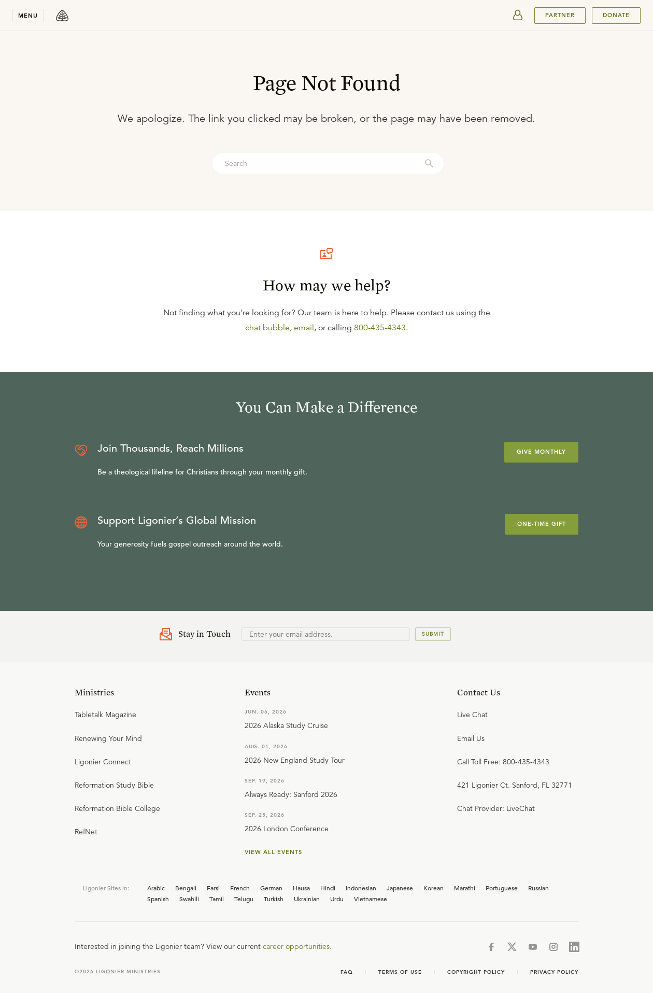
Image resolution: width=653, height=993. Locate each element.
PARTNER (560, 15)
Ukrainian (307, 898)
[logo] (62, 15)
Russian (538, 888)
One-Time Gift (541, 523)
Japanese (400, 888)
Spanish (158, 898)
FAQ (346, 972)
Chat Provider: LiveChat (496, 808)
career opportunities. (297, 946)
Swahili (189, 898)
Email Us (471, 738)
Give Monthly (541, 451)
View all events (273, 852)
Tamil (216, 898)
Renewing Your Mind (108, 738)
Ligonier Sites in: (106, 888)
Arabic (156, 888)
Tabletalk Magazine (105, 714)
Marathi (464, 888)
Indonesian (361, 888)
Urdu (337, 898)
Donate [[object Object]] (616, 15)
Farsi (213, 888)
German (271, 888)
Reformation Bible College (117, 808)
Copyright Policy (476, 972)
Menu (28, 15)
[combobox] (328, 163)
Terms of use (400, 972)
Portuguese (502, 888)
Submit (433, 634)
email (304, 328)
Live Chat (472, 714)
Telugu (243, 898)
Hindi (327, 888)
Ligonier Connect (103, 761)
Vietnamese (370, 898)
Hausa (301, 888)
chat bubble (267, 328)
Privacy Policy (554, 972)
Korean (433, 888)
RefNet (86, 831)
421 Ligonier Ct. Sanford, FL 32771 (514, 785)
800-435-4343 (380, 328)
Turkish (273, 898)
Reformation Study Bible (114, 785)
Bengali (185, 888)
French (240, 888)
